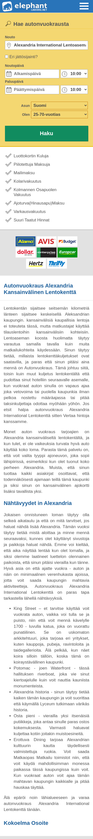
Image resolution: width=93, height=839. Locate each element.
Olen (26, 115)
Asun (25, 106)
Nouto (10, 37)
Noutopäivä (14, 66)
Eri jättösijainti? (23, 56)
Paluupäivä (14, 82)
